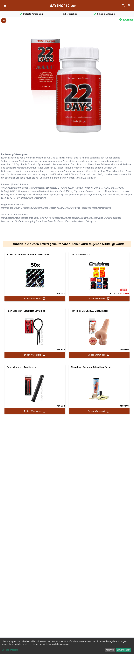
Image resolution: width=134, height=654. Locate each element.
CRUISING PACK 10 (81, 254)
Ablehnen (110, 649)
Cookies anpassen (10, 649)
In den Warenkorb (35, 298)
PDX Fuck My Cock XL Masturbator (89, 310)
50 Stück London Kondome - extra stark (28, 254)
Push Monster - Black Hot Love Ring (26, 310)
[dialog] (67, 646)
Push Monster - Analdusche (21, 367)
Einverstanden (123, 649)
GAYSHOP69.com (63, 5)
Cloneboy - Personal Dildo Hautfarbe (91, 367)
